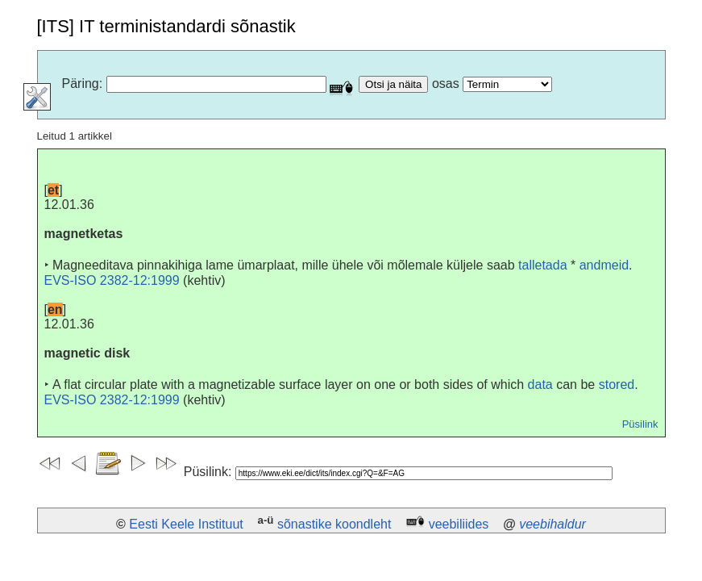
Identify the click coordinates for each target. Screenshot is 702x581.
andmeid (604, 265)
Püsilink (640, 424)
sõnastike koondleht (334, 524)
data (540, 384)
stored (616, 384)
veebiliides (459, 524)
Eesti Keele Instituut (186, 524)
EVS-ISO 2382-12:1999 (112, 280)
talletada (542, 265)
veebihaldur (552, 524)
